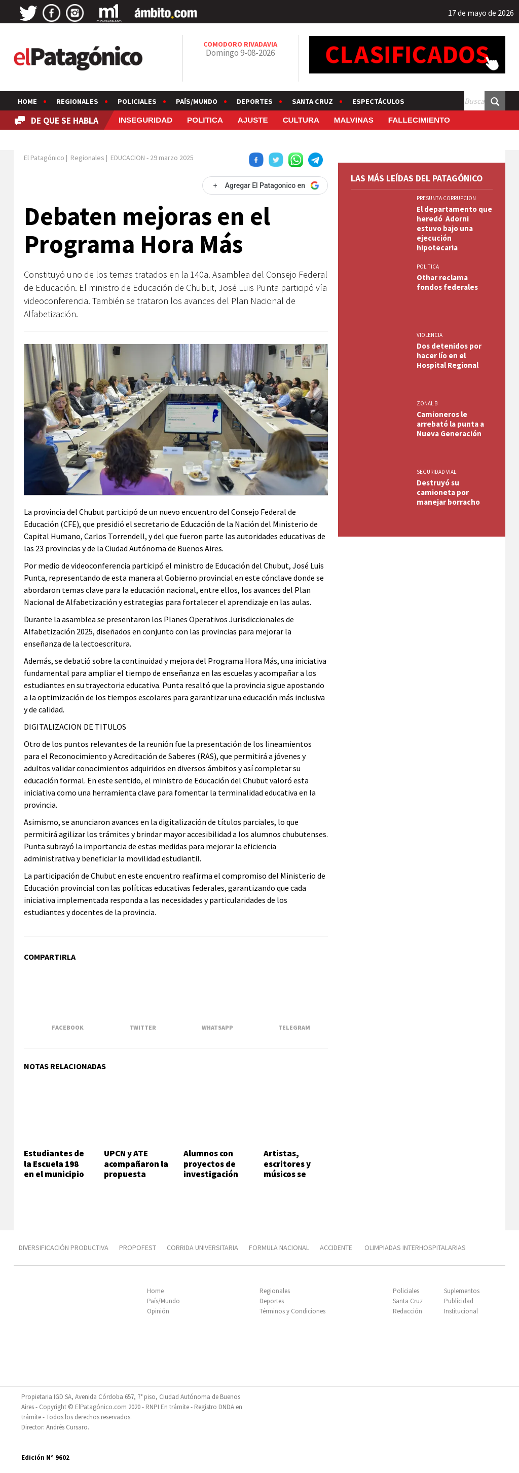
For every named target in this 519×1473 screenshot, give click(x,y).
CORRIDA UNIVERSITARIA (202, 1247)
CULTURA (301, 120)
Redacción (407, 1311)
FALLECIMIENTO (419, 120)
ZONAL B (427, 403)
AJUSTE (253, 120)
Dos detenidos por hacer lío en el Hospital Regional (449, 355)
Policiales (137, 101)
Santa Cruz (312, 101)
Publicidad (458, 1301)
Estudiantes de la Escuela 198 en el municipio (54, 1164)
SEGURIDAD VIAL (436, 471)
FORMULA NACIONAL (279, 1247)
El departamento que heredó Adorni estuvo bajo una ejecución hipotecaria (454, 228)
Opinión (158, 1311)
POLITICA (205, 120)
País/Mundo (196, 101)
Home (27, 101)
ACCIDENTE (337, 1247)
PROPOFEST (137, 1247)
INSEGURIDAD (145, 120)
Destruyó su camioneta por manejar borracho (448, 492)
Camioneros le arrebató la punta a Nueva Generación (450, 423)
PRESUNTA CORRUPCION (446, 198)
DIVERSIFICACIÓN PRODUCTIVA (63, 1247)
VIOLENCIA (429, 334)
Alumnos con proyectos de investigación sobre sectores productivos (213, 1174)
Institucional (461, 1311)
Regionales (77, 101)
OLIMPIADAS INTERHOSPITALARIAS (415, 1247)
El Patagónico (44, 157)
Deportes (255, 101)
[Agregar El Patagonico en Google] (265, 185)
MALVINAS (354, 120)
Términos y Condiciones (292, 1311)
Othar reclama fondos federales (447, 282)
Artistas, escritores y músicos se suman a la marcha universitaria (290, 1179)
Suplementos (461, 1291)
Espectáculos (378, 101)
